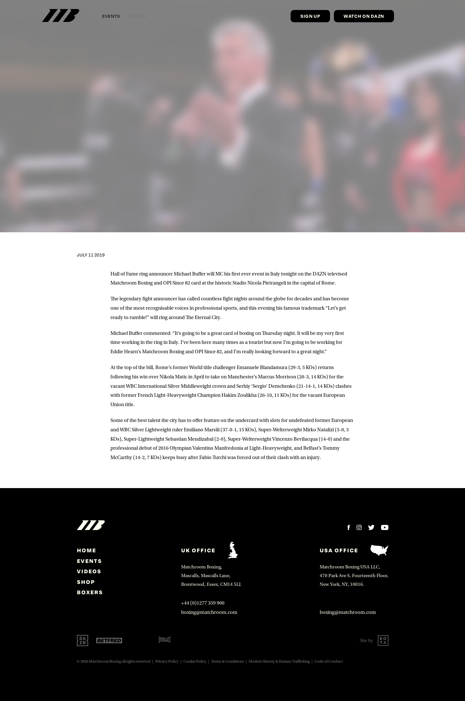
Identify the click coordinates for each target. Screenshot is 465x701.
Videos (89, 571)
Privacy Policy (167, 661)
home (86, 550)
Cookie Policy (194, 661)
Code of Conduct (329, 661)
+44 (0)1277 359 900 (202, 603)
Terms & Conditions (227, 661)
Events (89, 561)
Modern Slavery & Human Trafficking (279, 661)
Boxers (90, 592)
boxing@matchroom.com (209, 612)
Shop (86, 582)
